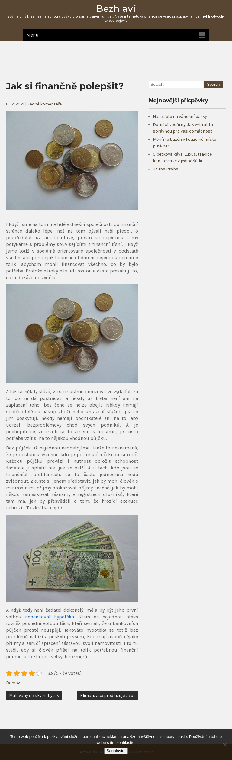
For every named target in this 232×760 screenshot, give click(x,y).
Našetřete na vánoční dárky (180, 116)
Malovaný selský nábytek (34, 695)
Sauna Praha (165, 169)
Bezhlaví (116, 8)
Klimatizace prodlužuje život (107, 695)
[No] (224, 745)
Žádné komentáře (44, 104)
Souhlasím (116, 751)
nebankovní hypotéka (49, 617)
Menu (32, 35)
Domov (13, 682)
